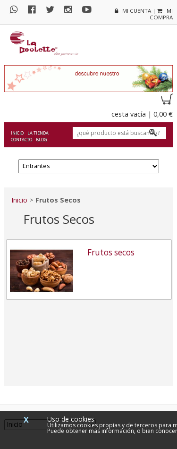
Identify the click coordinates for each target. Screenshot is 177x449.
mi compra (161, 14)
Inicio (17, 133)
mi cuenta (133, 10)
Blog (41, 139)
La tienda (38, 133)
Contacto (21, 139)
